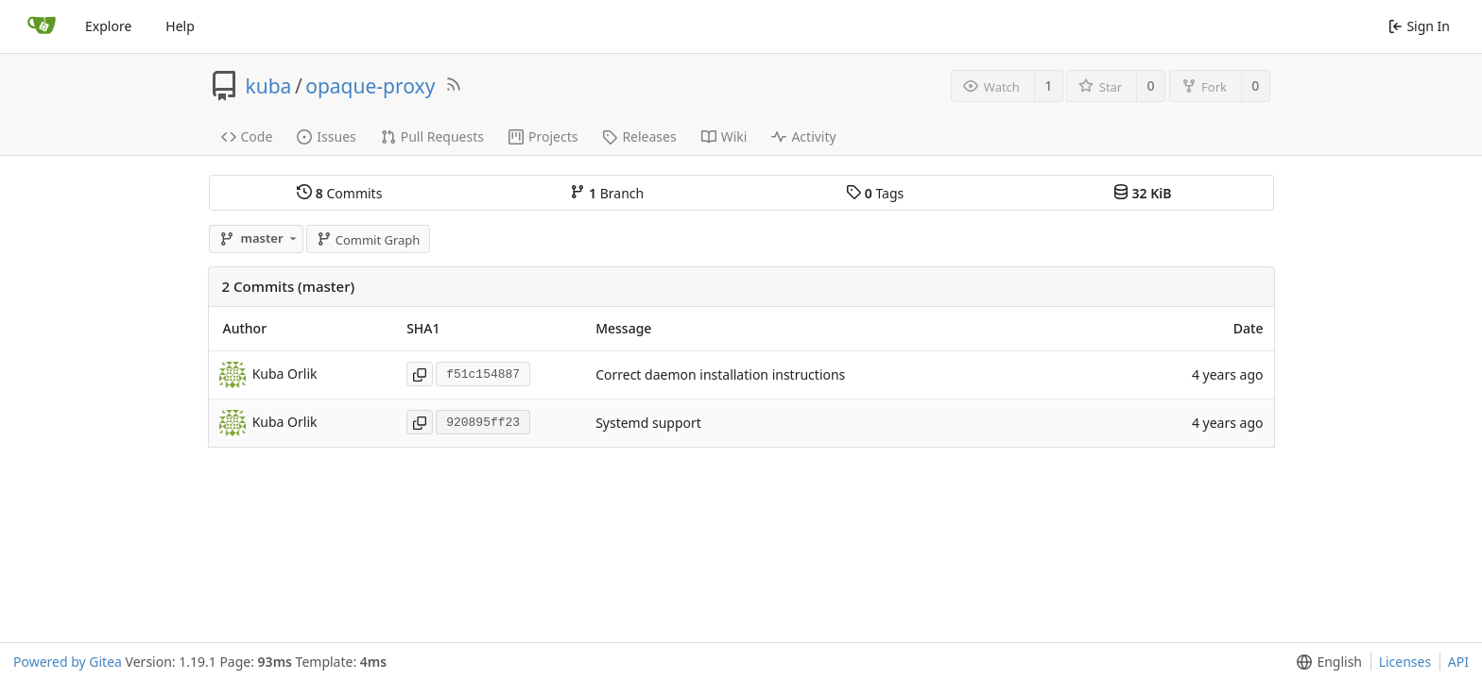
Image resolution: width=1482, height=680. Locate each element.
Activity (803, 136)
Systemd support (648, 423)
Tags (875, 193)
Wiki (724, 136)
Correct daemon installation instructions (720, 374)
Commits (339, 193)
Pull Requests (432, 136)
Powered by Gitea (67, 662)
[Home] (41, 26)
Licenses (1405, 662)
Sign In (1419, 26)
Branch (607, 193)
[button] (1325, 661)
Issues (326, 136)
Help (180, 26)
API (1458, 662)
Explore (108, 26)
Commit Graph (368, 239)
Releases (639, 136)
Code (247, 136)
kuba (269, 85)
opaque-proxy (370, 85)
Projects (542, 136)
